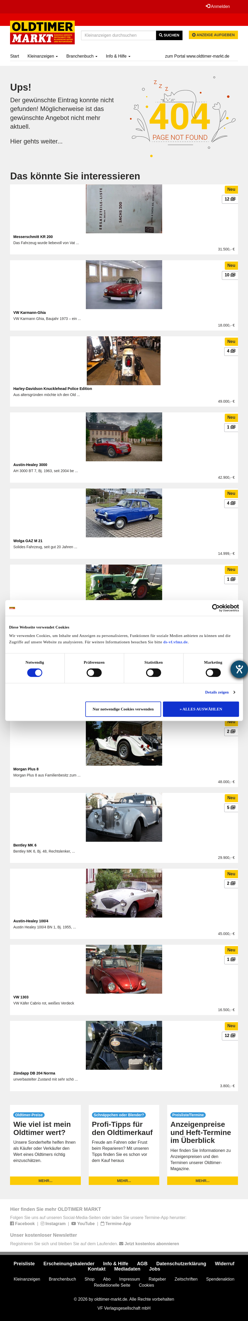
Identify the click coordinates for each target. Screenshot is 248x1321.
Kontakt (96, 1269)
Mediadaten (127, 1269)
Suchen (169, 35)
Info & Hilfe (118, 56)
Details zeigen (217, 692)
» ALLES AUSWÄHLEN (201, 709)
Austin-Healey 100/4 (30, 921)
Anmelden (218, 6)
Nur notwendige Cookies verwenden (123, 709)
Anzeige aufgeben (213, 35)
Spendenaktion (220, 1279)
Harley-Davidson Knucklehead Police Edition (52, 389)
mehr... (46, 1181)
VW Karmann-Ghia (29, 312)
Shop (89, 1279)
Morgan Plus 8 (26, 769)
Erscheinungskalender (69, 1263)
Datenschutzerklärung (181, 1263)
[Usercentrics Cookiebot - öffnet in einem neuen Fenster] (216, 608)
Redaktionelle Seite (112, 1285)
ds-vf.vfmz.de (175, 642)
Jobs (154, 1269)
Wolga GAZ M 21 (27, 541)
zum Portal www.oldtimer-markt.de (197, 56)
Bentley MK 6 (24, 845)
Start (14, 56)
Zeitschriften (186, 1279)
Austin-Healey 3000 (30, 465)
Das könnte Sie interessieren (75, 176)
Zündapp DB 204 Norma (34, 1073)
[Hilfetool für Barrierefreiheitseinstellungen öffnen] (239, 669)
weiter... (52, 141)
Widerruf (225, 1263)
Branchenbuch (81, 56)
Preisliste (24, 1263)
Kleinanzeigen (42, 56)
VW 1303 (21, 997)
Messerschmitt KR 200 (33, 237)
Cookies (146, 1285)
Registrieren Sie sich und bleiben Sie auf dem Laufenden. (94, 1243)
